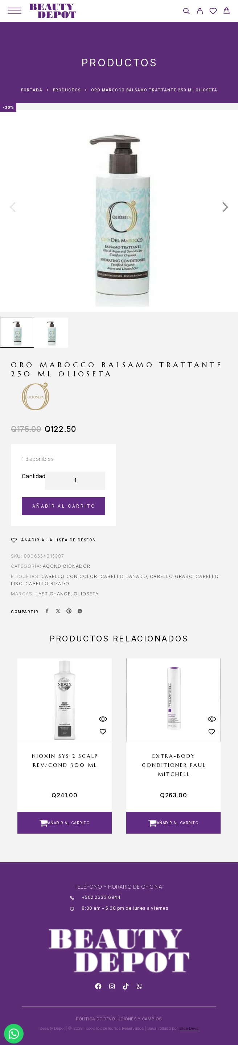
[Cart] (226, 11)
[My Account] (200, 12)
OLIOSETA (86, 593)
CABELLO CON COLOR (69, 576)
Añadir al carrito (64, 506)
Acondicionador (66, 566)
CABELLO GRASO (171, 576)
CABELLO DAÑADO (123, 576)
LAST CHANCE (53, 593)
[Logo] (52, 11)
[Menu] (14, 11)
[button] (64, 823)
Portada (31, 90)
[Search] (186, 12)
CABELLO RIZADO (47, 583)
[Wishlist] (213, 12)
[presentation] (12, 207)
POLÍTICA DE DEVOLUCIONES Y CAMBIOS (119, 1018)
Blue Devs (189, 1028)
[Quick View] (103, 719)
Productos (67, 90)
